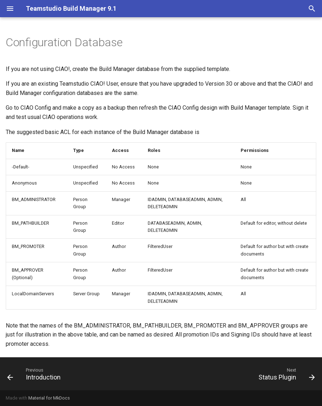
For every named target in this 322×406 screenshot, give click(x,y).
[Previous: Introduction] (35, 374)
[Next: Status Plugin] (285, 374)
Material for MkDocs (49, 398)
